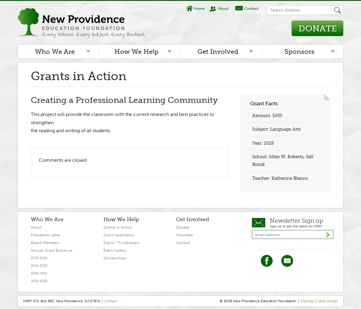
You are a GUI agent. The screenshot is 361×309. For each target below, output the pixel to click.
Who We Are (55, 52)
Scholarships (114, 258)
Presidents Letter (45, 235)
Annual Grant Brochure (51, 250)
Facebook (267, 261)
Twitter (287, 261)
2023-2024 (39, 258)
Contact (251, 8)
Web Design (328, 301)
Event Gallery (114, 250)
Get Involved (217, 52)
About (223, 8)
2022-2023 (39, 266)
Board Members (45, 242)
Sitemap (307, 301)
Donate (317, 28)
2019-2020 (39, 281)
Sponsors (299, 52)
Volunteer (184, 235)
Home (199, 8)
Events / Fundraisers (121, 242)
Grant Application (119, 235)
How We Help (136, 52)
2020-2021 (39, 273)
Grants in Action (117, 227)
